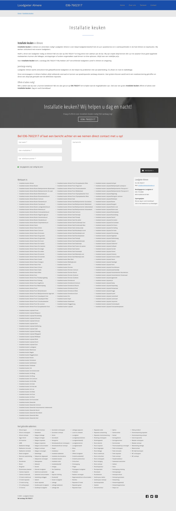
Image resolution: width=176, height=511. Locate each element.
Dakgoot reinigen (40, 438)
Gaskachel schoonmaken (42, 474)
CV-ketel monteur (40, 430)
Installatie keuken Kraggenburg (66, 304)
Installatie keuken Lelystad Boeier (105, 201)
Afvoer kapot (23, 430)
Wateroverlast (136, 448)
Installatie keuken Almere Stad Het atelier (69, 220)
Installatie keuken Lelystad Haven (105, 259)
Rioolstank (97, 472)
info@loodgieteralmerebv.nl (146, 185)
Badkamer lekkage (24, 445)
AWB (20, 443)
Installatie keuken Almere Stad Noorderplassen (70, 236)
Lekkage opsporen (77, 430)
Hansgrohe (55, 440)
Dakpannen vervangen (41, 459)
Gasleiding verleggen (41, 477)
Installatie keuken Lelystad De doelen (106, 220)
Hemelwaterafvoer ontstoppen (61, 443)
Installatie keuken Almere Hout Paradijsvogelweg (33, 278)
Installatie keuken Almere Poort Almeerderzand (32, 291)
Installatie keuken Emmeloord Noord (68, 285)
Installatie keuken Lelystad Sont (28, 323)
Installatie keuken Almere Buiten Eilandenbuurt (33, 201)
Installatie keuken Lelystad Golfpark (106, 246)
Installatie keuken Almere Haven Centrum (31, 230)
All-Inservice (22, 440)
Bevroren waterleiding (25, 456)
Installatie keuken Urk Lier (26, 389)
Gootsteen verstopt (57, 432)
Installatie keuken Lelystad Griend (105, 251)
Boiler (21, 459)
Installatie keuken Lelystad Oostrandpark (107, 304)
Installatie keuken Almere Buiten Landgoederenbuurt (34, 207)
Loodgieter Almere (30, 5)
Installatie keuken (28, 13)
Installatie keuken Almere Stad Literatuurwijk (70, 228)
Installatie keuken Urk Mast (27, 392)
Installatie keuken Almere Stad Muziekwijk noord (71, 230)
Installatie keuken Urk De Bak (27, 381)
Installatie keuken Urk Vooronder (28, 399)
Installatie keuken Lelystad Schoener (29, 318)
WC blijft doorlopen (137, 451)
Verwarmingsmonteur (118, 485)
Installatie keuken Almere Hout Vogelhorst (31, 283)
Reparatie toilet (98, 430)
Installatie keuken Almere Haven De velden (31, 251)
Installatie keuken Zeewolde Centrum (30, 405)
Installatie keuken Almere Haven (28, 225)
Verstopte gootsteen (118, 477)
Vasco (114, 466)
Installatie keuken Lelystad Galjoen (106, 241)
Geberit (37, 480)
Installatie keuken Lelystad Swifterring (30, 326)
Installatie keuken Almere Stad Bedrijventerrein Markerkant (74, 204)
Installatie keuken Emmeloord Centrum (68, 283)
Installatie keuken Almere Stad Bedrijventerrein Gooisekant (74, 201)
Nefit (73, 451)
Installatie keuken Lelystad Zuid (28, 344)
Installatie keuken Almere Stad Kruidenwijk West (71, 225)
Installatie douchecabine (59, 456)
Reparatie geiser (76, 485)
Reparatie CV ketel (77, 482)
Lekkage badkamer (57, 485)
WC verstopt (135, 456)
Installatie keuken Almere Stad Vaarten (68, 249)
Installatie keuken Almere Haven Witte (30, 272)
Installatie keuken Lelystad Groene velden (108, 257)
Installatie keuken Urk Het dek (28, 386)
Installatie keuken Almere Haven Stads (30, 270)
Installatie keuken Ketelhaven (65, 301)
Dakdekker (38, 432)
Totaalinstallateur (117, 459)
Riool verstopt (98, 464)
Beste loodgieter (24, 453)
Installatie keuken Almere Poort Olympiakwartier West (73, 196)
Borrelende (22, 461)
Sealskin (96, 485)
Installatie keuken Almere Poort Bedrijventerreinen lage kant (36, 293)
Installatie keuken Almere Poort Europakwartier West (72, 183)
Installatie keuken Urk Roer (27, 397)
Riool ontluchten (99, 456)
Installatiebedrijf (56, 464)
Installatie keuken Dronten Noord (67, 272)
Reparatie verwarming (100, 432)
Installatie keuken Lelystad (65, 306)
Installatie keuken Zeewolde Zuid (28, 418)
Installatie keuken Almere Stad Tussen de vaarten (71, 246)
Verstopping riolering (118, 469)
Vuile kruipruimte (137, 438)
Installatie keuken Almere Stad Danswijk (68, 215)
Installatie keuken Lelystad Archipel (106, 183)
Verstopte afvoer (117, 474)
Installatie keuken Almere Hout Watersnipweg (32, 285)
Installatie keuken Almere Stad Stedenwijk (69, 243)
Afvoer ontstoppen (24, 432)
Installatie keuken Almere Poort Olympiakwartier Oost (73, 194)
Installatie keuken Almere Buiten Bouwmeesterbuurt (34, 196)
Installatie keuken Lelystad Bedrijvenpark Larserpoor (111, 186)
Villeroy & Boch (136, 430)
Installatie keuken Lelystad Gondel (106, 249)
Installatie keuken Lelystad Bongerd (106, 204)
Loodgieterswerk (77, 445)
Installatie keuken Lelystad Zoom (28, 342)
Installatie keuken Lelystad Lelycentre (106, 301)
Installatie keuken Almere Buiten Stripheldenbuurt (33, 222)
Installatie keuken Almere (26, 183)
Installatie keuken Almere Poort (28, 288)
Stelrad (114, 435)
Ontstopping (76, 464)
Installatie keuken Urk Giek (27, 384)
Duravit (37, 466)
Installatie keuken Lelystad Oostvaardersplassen (109, 306)
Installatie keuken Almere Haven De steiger (31, 249)
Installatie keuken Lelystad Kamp (105, 283)
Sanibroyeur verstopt (100, 480)
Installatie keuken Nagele (26, 352)
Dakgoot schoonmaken (41, 445)
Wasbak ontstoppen (137, 440)
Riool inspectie (98, 445)
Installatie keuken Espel (64, 299)
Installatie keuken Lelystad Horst (105, 264)
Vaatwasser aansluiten (118, 461)
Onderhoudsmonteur (78, 459)
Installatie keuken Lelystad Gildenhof (106, 243)
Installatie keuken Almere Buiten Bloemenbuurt (33, 194)
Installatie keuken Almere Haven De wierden (32, 257)
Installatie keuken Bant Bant (65, 259)
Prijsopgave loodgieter (78, 469)
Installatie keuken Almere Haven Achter (30, 228)
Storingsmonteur (117, 440)
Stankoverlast (116, 432)
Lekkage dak (55, 487)
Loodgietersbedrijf (77, 440)
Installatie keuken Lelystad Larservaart (107, 299)
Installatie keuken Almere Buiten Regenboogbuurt (33, 215)
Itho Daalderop (56, 469)
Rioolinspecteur (98, 466)
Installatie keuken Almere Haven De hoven (31, 241)
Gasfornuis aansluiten (41, 472)
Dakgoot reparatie (40, 440)
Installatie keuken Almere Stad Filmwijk (68, 217)
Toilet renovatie (116, 451)
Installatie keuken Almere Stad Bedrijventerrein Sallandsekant (75, 207)
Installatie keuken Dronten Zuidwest (67, 278)
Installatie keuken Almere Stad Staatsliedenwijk (71, 241)
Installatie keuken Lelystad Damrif (105, 217)
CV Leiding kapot (24, 485)
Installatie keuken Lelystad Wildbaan (29, 336)
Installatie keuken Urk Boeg (27, 373)
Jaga (53, 472)
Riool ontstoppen (99, 459)
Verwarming (115, 480)
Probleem (75, 472)
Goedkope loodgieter (41, 487)
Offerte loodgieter (77, 453)
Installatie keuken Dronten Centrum (67, 270)
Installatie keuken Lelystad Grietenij (106, 254)
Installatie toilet (56, 461)
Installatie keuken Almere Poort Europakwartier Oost (34, 306)
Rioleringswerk (98, 440)
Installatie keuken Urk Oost (27, 394)
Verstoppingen (116, 472)
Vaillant (114, 464)
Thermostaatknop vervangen (120, 445)
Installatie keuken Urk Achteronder (29, 371)
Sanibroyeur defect (99, 477)
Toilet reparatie (116, 453)
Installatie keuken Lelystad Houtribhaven (107, 267)
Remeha (74, 480)
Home (19, 13)
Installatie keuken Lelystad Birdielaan (106, 199)
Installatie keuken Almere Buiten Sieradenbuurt (33, 220)
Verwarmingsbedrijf (118, 482)
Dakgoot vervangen (40, 451)
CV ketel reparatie (24, 480)
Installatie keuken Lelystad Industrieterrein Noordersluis (112, 272)
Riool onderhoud (99, 453)
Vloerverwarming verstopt (139, 435)
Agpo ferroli (22, 438)
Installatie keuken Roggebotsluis (28, 355)
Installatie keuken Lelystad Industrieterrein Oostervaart (112, 275)
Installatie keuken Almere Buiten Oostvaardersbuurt (34, 212)
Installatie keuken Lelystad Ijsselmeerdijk (107, 270)
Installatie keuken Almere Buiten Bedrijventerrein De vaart (36, 191)
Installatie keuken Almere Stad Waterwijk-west (70, 257)
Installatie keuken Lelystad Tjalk (28, 329)
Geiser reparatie (39, 482)
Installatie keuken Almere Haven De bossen (31, 233)
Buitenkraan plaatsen (25, 469)
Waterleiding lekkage (138, 445)
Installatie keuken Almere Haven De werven (31, 254)
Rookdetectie (98, 474)
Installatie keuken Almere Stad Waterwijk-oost (70, 254)
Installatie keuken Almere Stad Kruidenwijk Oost (71, 222)
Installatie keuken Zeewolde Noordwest (30, 413)
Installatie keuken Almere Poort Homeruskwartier (71, 188)
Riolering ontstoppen (100, 438)
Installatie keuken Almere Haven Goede (30, 259)
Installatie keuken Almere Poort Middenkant (70, 191)
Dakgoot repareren (40, 443)
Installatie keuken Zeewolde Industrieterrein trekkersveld (35, 407)
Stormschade (116, 443)
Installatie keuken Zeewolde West (28, 415)
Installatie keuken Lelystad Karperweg (107, 285)
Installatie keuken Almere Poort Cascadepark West (33, 299)
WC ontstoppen (136, 453)
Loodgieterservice (77, 443)
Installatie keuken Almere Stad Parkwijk (68, 238)
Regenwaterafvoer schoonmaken (81, 477)
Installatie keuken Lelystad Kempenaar (107, 288)
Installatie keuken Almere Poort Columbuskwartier (33, 301)
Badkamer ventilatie (25, 451)
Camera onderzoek (24, 474)
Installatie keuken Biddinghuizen (66, 262)
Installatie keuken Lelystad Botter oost (107, 207)
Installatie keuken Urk (25, 368)
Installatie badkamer (58, 453)
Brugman (21, 466)
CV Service (22, 487)
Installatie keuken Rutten (26, 357)
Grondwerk (55, 438)
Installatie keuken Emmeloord (66, 280)
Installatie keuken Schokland (27, 360)
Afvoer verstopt (23, 435)
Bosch (21, 464)
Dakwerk (37, 464)
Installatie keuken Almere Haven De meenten (32, 246)
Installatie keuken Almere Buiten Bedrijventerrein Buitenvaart (37, 188)
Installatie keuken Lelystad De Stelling (107, 228)
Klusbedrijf (55, 477)
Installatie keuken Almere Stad (66, 199)
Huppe (54, 448)
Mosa (73, 448)
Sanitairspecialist (99, 482)
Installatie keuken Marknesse (27, 350)
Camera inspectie (24, 472)
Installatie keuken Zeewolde (27, 402)
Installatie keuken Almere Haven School (30, 267)
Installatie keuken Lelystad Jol (104, 280)
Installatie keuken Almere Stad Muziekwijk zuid (71, 233)
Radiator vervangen (78, 474)
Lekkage (54, 482)
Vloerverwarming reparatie (139, 432)
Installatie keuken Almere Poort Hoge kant (69, 186)
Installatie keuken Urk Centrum (28, 378)
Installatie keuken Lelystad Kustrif (105, 293)
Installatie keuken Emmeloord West (67, 291)
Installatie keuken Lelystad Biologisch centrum (109, 196)
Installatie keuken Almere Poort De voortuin (32, 304)
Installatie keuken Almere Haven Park (30, 264)
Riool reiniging (98, 461)
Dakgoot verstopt (40, 448)
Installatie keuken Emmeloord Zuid (67, 293)
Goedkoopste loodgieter (42, 485)
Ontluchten (75, 461)
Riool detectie (98, 443)
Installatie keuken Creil (63, 264)
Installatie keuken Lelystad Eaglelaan (106, 236)
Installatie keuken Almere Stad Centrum (68, 212)
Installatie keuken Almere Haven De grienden (32, 238)
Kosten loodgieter (57, 480)
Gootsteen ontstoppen (58, 430)
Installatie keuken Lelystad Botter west (107, 209)
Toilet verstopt (116, 456)
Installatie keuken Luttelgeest (27, 347)
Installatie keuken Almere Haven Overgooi (31, 262)
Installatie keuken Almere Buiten (28, 186)
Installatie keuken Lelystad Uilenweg (29, 331)
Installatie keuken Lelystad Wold (28, 339)
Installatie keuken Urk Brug (27, 376)
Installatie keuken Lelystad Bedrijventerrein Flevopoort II (112, 191)
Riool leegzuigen (99, 448)
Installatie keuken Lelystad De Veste (106, 230)
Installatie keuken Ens (63, 296)
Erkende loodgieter (40, 469)
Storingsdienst (116, 438)
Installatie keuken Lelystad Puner (28, 310)
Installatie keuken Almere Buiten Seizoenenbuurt (33, 217)
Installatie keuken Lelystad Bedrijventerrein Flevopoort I (112, 188)
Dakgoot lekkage (39, 435)
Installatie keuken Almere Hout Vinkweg (30, 280)
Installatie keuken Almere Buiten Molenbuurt (32, 209)
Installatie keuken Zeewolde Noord (29, 410)
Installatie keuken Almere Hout (28, 275)
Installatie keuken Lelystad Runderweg (30, 315)
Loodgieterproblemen (78, 438)
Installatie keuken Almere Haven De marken (31, 243)
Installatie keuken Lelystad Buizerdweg (107, 215)
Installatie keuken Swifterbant (27, 363)
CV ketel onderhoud (25, 477)
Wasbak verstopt (136, 443)
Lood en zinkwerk (77, 432)
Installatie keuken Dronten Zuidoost (67, 275)
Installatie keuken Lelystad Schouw (29, 321)
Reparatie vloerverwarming (102, 435)
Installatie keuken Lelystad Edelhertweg (107, 238)
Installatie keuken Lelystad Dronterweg (107, 233)
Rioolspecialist (98, 469)
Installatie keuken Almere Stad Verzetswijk (69, 251)
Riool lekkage (98, 451)
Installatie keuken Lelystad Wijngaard (30, 334)
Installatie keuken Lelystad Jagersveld (106, 278)
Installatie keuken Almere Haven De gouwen (32, 236)
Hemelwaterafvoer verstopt (60, 445)
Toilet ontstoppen (117, 448)
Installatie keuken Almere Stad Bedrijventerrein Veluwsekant (74, 209)
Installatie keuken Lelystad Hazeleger (106, 262)
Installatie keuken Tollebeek (27, 365)
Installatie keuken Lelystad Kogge (105, 291)
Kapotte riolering (57, 474)
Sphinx (114, 430)
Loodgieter (75, 435)
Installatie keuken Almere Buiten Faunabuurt (32, 204)
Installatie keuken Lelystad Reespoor (29, 313)
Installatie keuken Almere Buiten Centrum (31, 199)
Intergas (54, 466)
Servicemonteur (98, 487)
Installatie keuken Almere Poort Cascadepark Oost (33, 296)
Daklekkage (38, 453)
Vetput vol (115, 487)
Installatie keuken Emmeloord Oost (67, 288)
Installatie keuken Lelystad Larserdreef (107, 296)
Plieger (74, 466)
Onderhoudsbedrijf (78, 456)
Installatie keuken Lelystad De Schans (106, 225)
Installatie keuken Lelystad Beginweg (106, 194)
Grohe (53, 435)
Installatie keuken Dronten (65, 267)
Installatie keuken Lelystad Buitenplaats (107, 212)
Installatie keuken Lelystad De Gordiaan (107, 222)
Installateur (55, 451)
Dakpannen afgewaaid (41, 456)
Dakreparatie (38, 461)
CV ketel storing (23, 482)
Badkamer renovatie (25, 448)
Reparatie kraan (76, 487)
